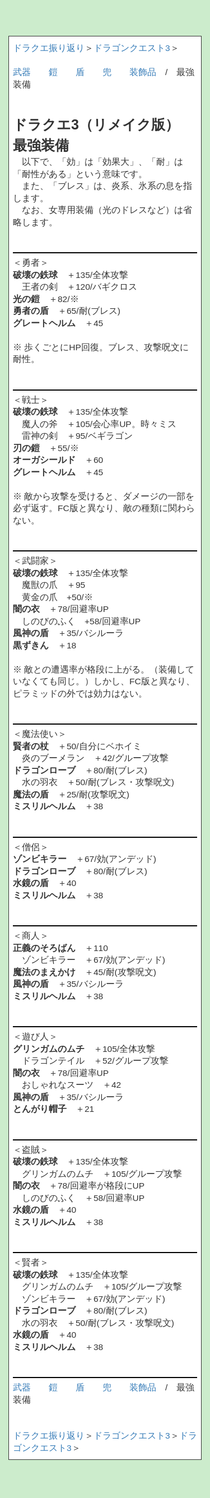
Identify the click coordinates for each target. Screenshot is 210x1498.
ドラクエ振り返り (49, 48)
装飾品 (142, 72)
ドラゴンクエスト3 (132, 48)
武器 (22, 72)
